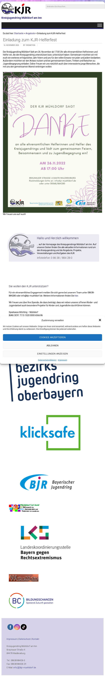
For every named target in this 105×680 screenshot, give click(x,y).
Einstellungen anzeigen (52, 353)
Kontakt (35, 639)
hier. (77, 296)
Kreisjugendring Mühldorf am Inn (21, 17)
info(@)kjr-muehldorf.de (24, 667)
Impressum (62, 360)
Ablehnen (53, 345)
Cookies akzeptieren (52, 337)
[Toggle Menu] (99, 25)
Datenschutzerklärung (47, 360)
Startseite (19, 33)
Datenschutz (25, 639)
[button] (100, 320)
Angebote (30, 33)
